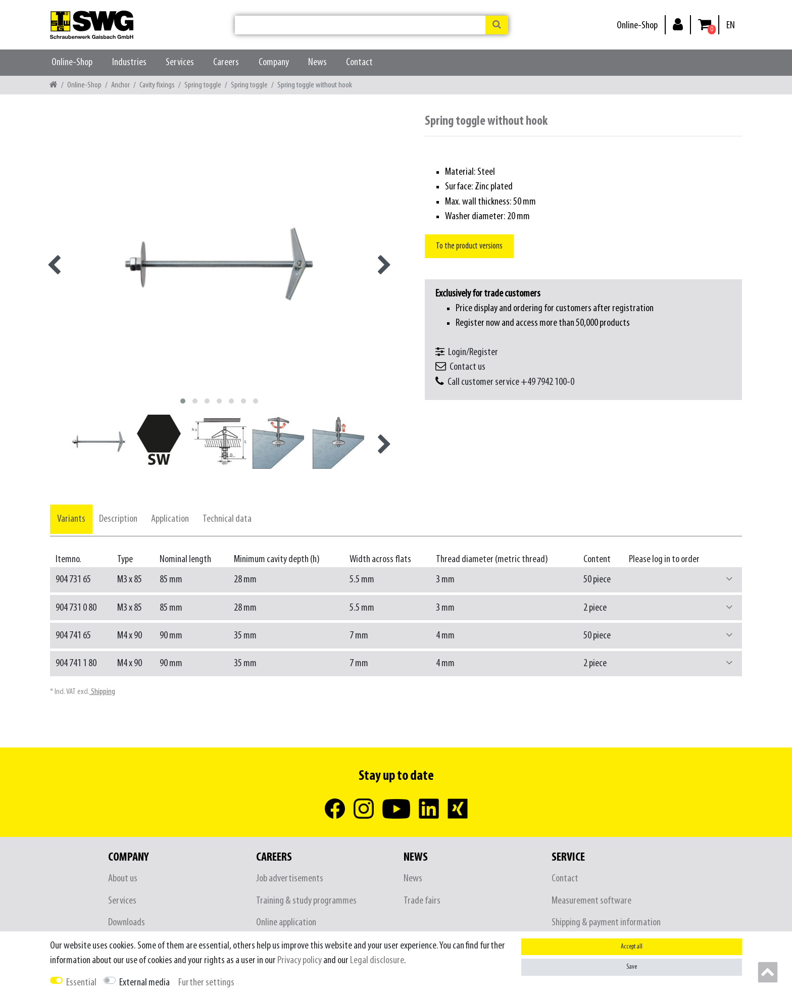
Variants (71, 519)
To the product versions (469, 246)
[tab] (71, 519)
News (317, 62)
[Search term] (360, 25)
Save (631, 967)
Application (170, 519)
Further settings (206, 982)
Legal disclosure (377, 960)
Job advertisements (289, 878)
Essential (81, 982)
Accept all (631, 947)
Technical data (227, 519)
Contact (359, 62)
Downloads (126, 922)
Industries (129, 62)
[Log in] (678, 24)
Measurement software (591, 900)
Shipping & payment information (606, 922)
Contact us (467, 367)
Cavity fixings (157, 85)
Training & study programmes (306, 900)
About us (122, 878)
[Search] (496, 25)
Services (180, 62)
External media (144, 982)
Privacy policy (299, 960)
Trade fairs (422, 900)
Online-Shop (637, 25)
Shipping (102, 691)
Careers (226, 62)
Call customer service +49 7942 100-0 (511, 382)
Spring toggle (202, 85)
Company (274, 62)
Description (118, 519)
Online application (286, 922)
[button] (729, 579)
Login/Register (473, 352)
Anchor (120, 85)
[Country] (730, 25)
